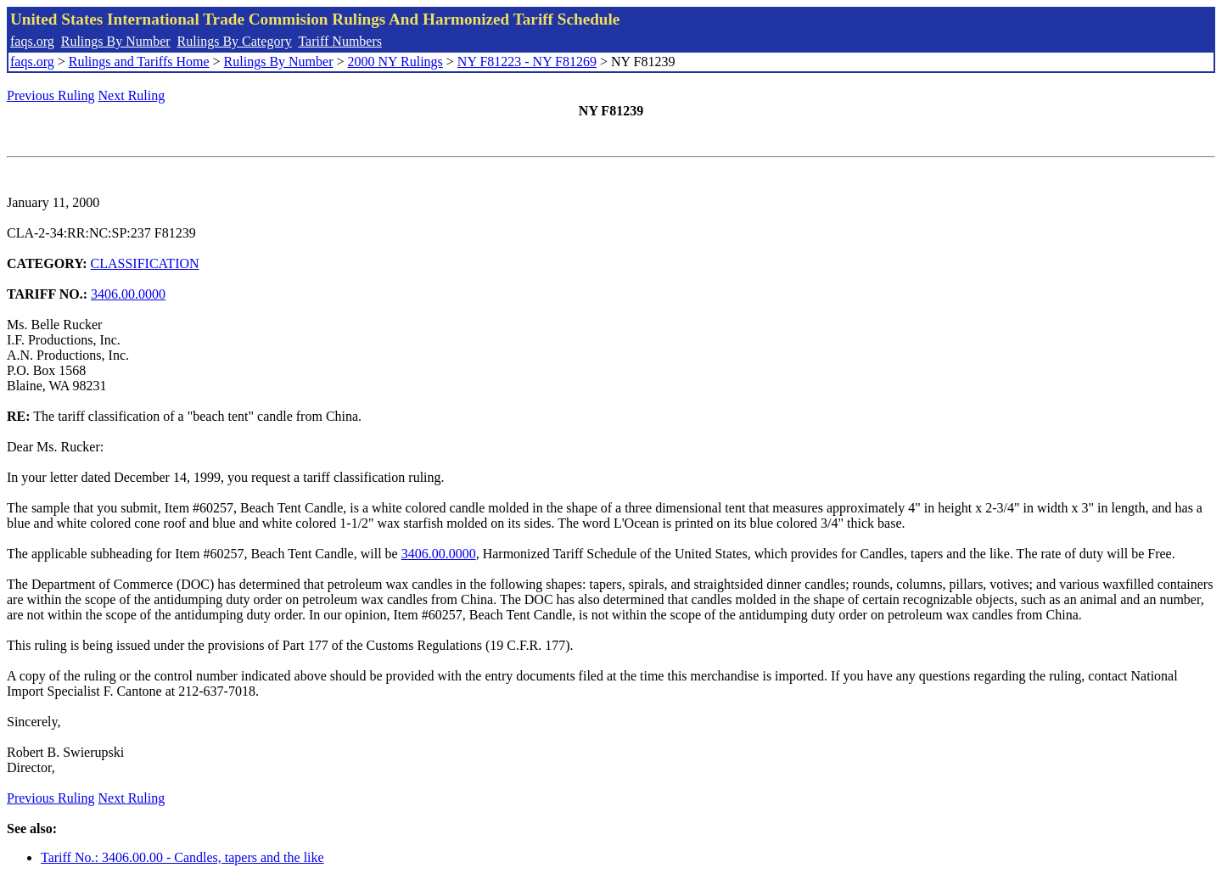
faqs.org (32, 41)
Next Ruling (131, 95)
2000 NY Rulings (395, 61)
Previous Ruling (51, 95)
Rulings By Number (116, 41)
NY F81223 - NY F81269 (527, 61)
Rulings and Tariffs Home (139, 61)
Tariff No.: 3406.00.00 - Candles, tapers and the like (182, 857)
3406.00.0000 (128, 294)
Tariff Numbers (340, 41)
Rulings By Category (234, 41)
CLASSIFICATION (145, 263)
